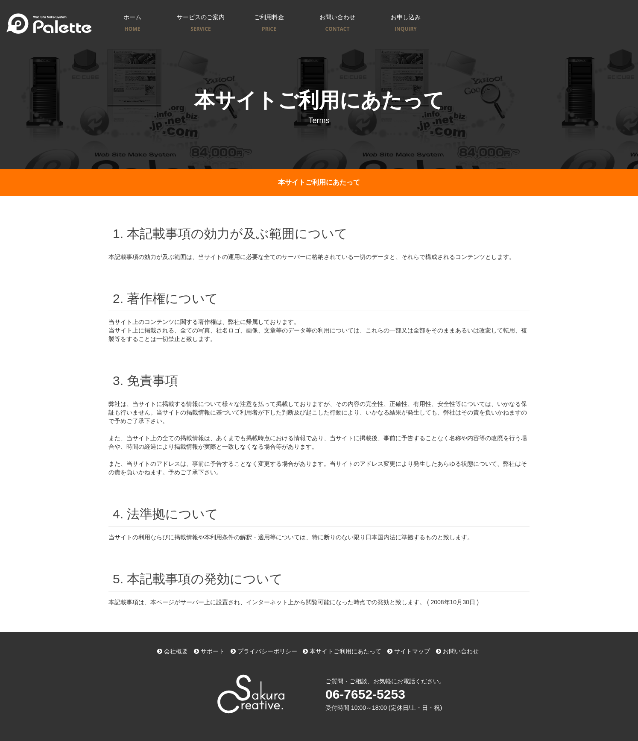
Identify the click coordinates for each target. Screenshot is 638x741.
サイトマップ (408, 651)
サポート (209, 651)
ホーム (132, 23)
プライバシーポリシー (264, 651)
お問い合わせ (337, 23)
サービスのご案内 (200, 23)
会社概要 (172, 651)
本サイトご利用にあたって (342, 651)
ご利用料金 (269, 23)
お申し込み (405, 23)
